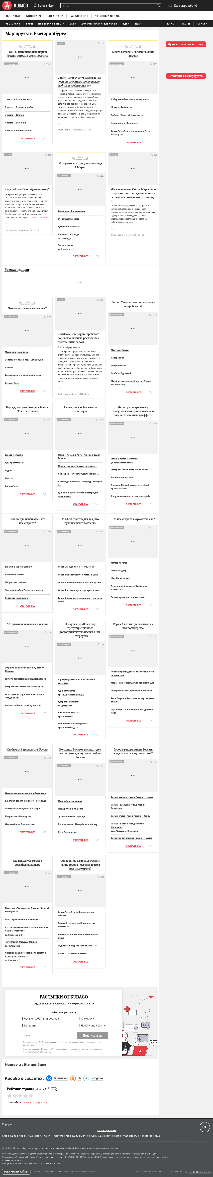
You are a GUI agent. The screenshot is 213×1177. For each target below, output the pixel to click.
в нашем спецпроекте (38, 217)
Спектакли (87, 1018)
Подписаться (92, 1035)
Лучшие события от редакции (42, 1018)
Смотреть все (27, 138)
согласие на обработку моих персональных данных (49, 1042)
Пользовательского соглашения (36, 1052)
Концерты (30, 1025)
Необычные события (93, 1025)
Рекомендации (16, 269)
